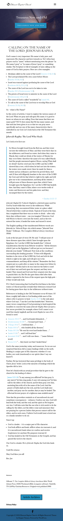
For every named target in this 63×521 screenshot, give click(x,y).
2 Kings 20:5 (13, 325)
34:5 (21, 79)
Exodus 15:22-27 (50, 199)
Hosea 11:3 (12, 342)
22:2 (22, 85)
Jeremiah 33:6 (13, 336)
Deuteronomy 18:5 (15, 97)
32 (26, 85)
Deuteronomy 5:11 (26, 91)
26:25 (22, 105)
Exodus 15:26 (36, 299)
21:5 (25, 97)
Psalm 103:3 (12, 327)
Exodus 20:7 (13, 91)
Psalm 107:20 (13, 330)
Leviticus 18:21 (14, 85)
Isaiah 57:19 (12, 333)
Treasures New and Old (30, 25)
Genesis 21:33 (14, 105)
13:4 (53, 74)
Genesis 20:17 (13, 319)
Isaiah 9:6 (45, 100)
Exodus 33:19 (13, 79)
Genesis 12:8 (46, 74)
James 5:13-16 (12, 377)
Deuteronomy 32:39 (16, 322)
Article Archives (31, 497)
